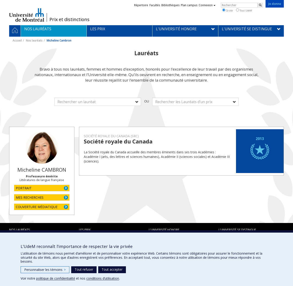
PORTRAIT (24, 188)
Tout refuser (84, 269)
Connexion (207, 5)
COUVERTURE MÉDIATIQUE (36, 207)
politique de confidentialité (55, 278)
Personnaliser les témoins (45, 269)
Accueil (17, 40)
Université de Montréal (26, 15)
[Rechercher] (260, 5)
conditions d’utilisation (102, 278)
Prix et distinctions (69, 19)
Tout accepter (112, 269)
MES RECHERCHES (29, 197)
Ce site (227, 10)
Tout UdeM (244, 10)
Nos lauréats (34, 40)
